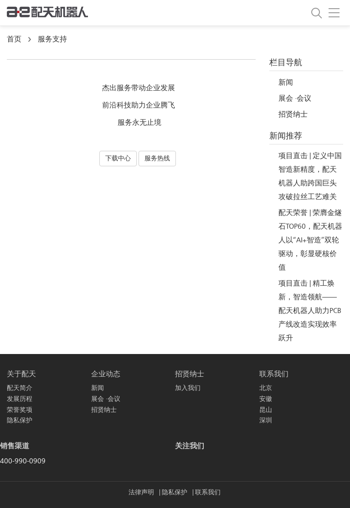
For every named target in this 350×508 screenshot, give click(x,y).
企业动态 (105, 374)
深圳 (265, 420)
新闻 (285, 82)
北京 (265, 388)
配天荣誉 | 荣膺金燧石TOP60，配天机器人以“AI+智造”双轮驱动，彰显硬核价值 (310, 240)
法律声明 (142, 492)
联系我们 (273, 374)
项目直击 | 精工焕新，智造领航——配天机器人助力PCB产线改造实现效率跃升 (309, 310)
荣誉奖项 (19, 409)
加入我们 (188, 388)
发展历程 (19, 398)
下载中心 (118, 158)
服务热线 (157, 158)
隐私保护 (19, 420)
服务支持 (52, 39)
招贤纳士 (293, 114)
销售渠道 (14, 446)
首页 (14, 39)
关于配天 (21, 374)
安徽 (265, 398)
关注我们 (189, 446)
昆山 (265, 409)
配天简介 (19, 388)
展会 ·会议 (294, 98)
